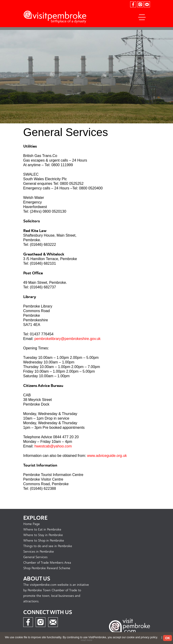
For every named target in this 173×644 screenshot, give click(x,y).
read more (86, 640)
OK (167, 638)
